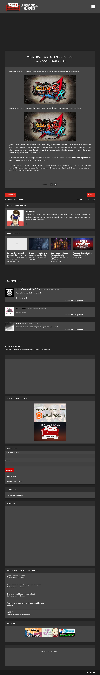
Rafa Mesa (46, 61)
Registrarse (11, 476)
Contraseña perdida (15, 482)
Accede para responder (74, 301)
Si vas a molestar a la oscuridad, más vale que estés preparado (38, 255)
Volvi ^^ (10, 612)
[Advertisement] (50, 30)
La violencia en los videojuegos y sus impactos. (25, 585)
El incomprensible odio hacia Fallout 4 (21, 594)
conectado (25, 350)
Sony (11, 605)
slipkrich (54, 158)
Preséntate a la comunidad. (19, 614)
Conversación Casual (17, 578)
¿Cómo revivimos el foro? (16, 576)
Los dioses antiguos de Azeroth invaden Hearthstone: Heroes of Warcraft (61, 256)
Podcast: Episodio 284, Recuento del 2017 (82, 254)
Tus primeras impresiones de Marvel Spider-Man (25, 603)
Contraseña (9, 461)
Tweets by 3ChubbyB (15, 495)
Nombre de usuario (12, 452)
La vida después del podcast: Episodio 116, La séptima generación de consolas (17, 256)
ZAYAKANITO (21, 308)
